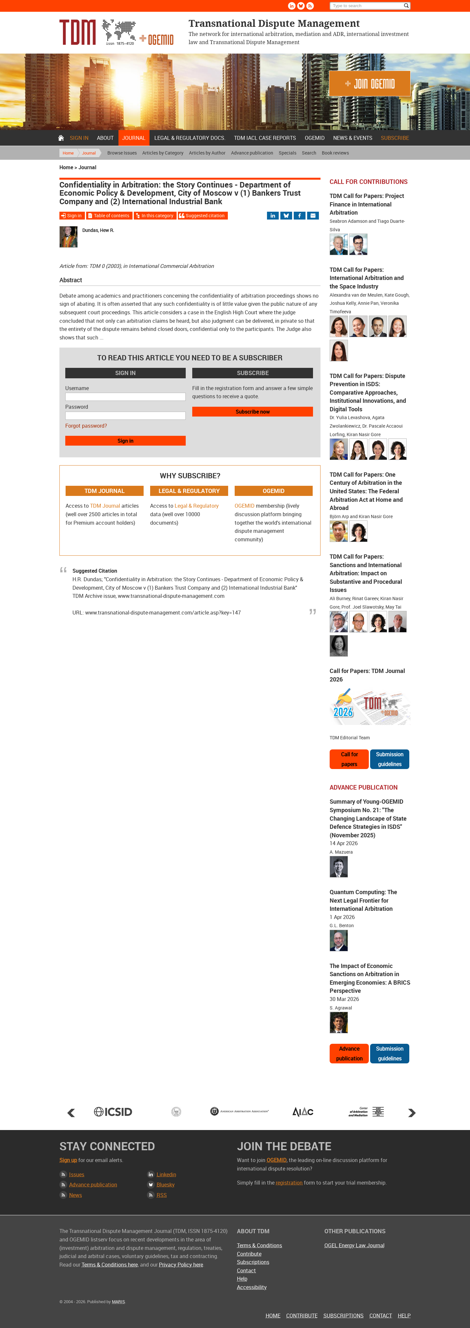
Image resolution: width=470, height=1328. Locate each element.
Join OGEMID (369, 83)
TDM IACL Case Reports (265, 137)
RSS (162, 1195)
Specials (287, 153)
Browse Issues (122, 153)
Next (412, 1112)
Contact (246, 1270)
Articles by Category (162, 153)
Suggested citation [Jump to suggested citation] (205, 215)
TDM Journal (105, 505)
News (75, 1195)
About (105, 137)
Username (77, 388)
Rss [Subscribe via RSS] (310, 6)
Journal (134, 137)
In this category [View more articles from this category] (157, 215)
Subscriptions (253, 1262)
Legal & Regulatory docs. (190, 137)
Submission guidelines (389, 759)
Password (76, 406)
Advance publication (252, 153)
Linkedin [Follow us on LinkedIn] (292, 6)
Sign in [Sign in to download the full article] (74, 215)
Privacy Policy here (181, 1264)
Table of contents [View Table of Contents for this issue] (111, 215)
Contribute (249, 1253)
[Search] (370, 6)
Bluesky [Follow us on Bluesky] (301, 6)
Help (242, 1278)
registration (289, 1182)
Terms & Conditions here (110, 1264)
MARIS (118, 1301)
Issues (76, 1174)
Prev (71, 1112)
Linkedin (166, 1174)
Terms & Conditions (259, 1245)
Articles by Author (207, 153)
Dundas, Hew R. (98, 230)
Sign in (79, 137)
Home (61, 138)
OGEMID (315, 137)
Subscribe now (253, 411)
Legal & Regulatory (197, 505)
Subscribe (395, 137)
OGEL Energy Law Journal (354, 1245)
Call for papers (349, 759)
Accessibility (252, 1287)
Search (309, 153)
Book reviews (335, 153)
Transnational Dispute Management (116, 32)
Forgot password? (86, 425)
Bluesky (166, 1184)
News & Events (352, 137)
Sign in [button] (125, 440)
